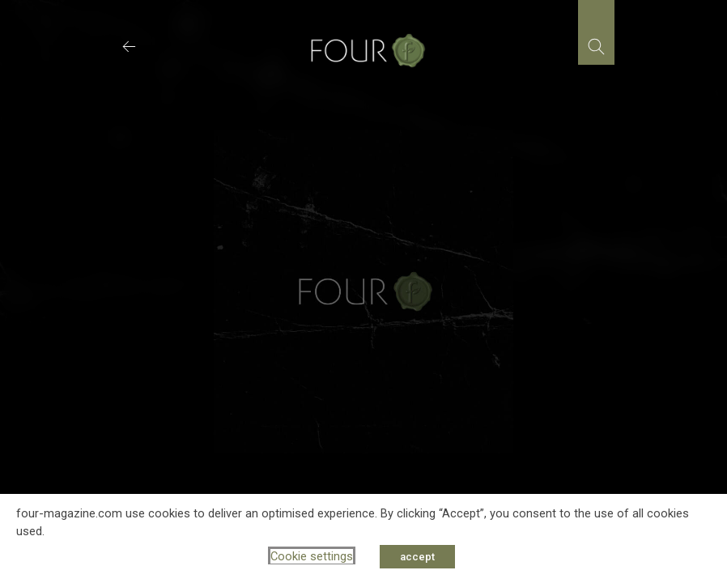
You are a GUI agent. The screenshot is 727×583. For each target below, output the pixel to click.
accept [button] (417, 557)
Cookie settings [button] (311, 556)
